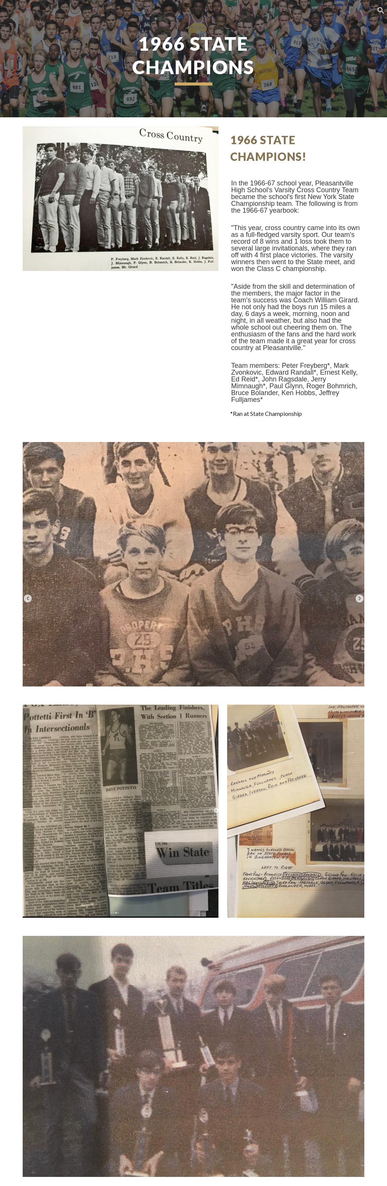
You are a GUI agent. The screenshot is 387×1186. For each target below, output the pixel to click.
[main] (193, 59)
